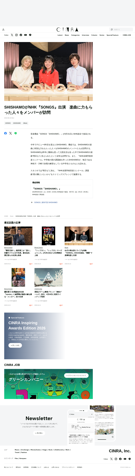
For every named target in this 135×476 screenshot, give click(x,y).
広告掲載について (36, 469)
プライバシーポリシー (68, 469)
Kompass (23, 460)
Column (94, 37)
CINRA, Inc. (120, 453)
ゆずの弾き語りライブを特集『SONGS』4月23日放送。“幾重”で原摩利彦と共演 (78, 255)
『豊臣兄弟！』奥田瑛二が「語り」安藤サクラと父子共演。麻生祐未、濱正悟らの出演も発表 (17, 255)
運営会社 (18, 469)
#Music (25, 125)
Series (102, 37)
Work (67, 452)
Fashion (24, 454)
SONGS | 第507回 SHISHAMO (45, 204)
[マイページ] (8, 30)
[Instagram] (16, 37)
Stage (44, 452)
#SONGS (8, 125)
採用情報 (25, 469)
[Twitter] (12, 37)
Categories (75, 37)
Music (11, 218)
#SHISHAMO (17, 125)
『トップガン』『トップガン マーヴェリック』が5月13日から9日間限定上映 (48, 255)
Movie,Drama (35, 452)
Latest (60, 37)
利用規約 (79, 469)
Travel (17, 454)
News (67, 37)
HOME (6, 218)
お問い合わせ (55, 469)
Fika (16, 460)
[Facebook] (21, 37)
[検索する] (106, 30)
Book (50, 452)
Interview (85, 37)
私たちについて (8, 469)
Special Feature (112, 37)
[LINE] (30, 37)
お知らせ (46, 469)
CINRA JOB (127, 37)
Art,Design (25, 452)
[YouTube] (25, 37)
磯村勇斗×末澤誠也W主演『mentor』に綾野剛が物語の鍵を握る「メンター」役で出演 (18, 296)
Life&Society (59, 452)
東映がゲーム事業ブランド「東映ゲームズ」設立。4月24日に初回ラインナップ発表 (47, 296)
